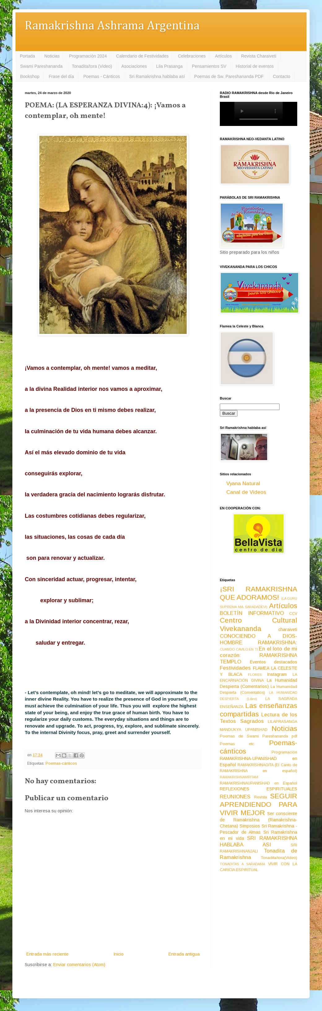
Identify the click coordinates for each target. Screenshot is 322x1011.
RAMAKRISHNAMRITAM (239, 777)
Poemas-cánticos (61, 763)
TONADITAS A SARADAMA (242, 864)
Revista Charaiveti (258, 56)
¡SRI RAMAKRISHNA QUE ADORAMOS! (258, 593)
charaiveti (287, 629)
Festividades (235, 668)
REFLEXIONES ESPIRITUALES (258, 788)
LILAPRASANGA (282, 721)
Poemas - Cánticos (101, 76)
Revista (260, 797)
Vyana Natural (243, 483)
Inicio (118, 954)
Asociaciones (134, 66)
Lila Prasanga (169, 66)
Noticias (52, 56)
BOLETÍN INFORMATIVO (252, 613)
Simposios (250, 825)
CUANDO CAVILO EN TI (239, 649)
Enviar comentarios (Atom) (79, 964)
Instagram (277, 674)
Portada (27, 56)
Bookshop (29, 76)
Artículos (223, 56)
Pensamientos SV (209, 66)
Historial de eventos (255, 66)
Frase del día (61, 76)
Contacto (281, 76)
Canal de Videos (246, 492)
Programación (284, 752)
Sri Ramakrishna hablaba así (157, 76)
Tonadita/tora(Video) (279, 858)
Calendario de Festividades (142, 56)
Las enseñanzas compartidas (258, 710)
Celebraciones (192, 56)
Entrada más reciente (47, 954)
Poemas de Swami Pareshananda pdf (258, 736)
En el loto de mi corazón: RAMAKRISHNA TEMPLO (258, 655)
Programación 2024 (88, 56)
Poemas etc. (237, 744)
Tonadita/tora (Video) (92, 66)
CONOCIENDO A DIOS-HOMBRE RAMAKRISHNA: (258, 639)
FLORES (255, 674)
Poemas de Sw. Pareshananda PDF (228, 76)
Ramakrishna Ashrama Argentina (112, 26)
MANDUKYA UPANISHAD (244, 730)
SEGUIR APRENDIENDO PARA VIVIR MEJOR (258, 804)
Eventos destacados (274, 661)
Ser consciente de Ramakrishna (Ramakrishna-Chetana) (258, 819)
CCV (293, 613)
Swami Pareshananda (41, 66)
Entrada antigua (184, 954)
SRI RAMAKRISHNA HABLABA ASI (258, 841)
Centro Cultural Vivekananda (258, 624)
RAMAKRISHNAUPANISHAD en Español (258, 783)
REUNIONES (235, 797)
